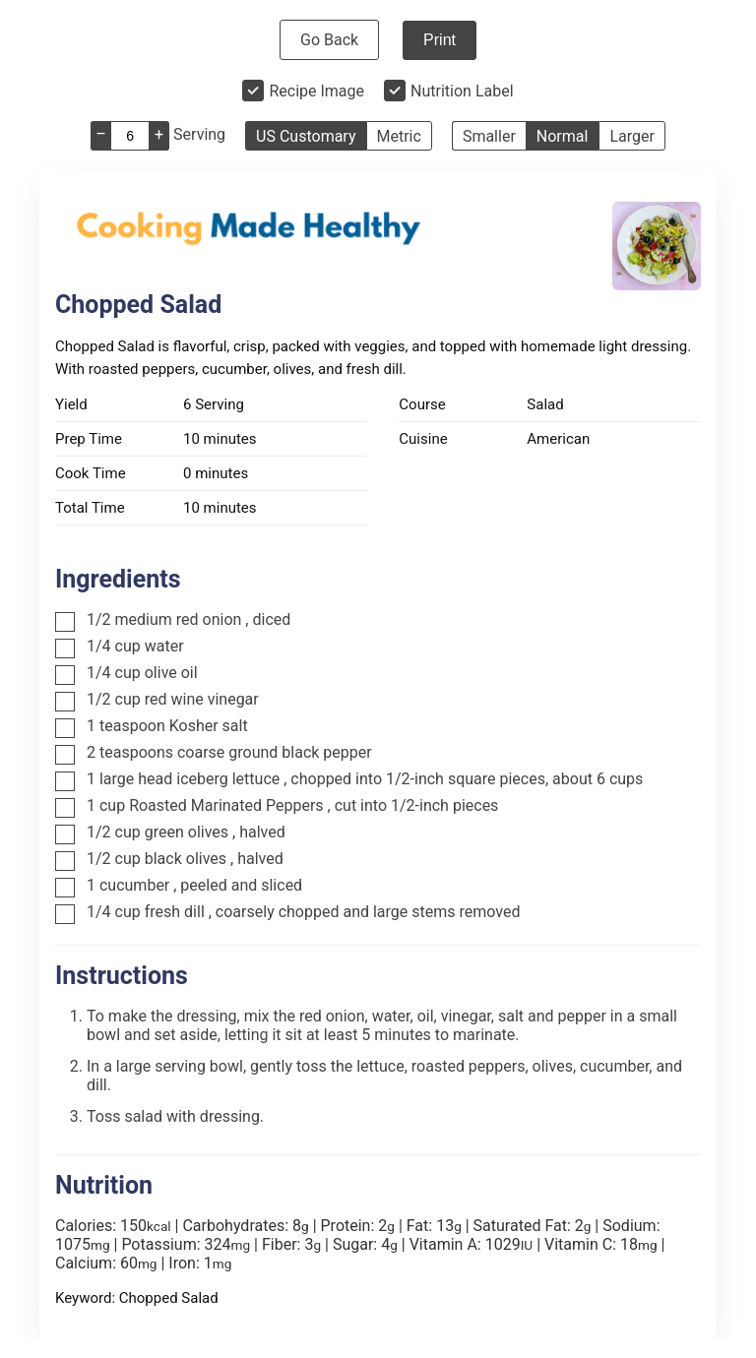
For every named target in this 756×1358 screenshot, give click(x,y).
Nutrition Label (462, 91)
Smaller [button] (489, 136)
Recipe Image (316, 91)
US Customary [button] (305, 136)
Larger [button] (631, 136)
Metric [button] (399, 136)
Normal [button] (562, 136)
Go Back (329, 40)
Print (439, 39)
